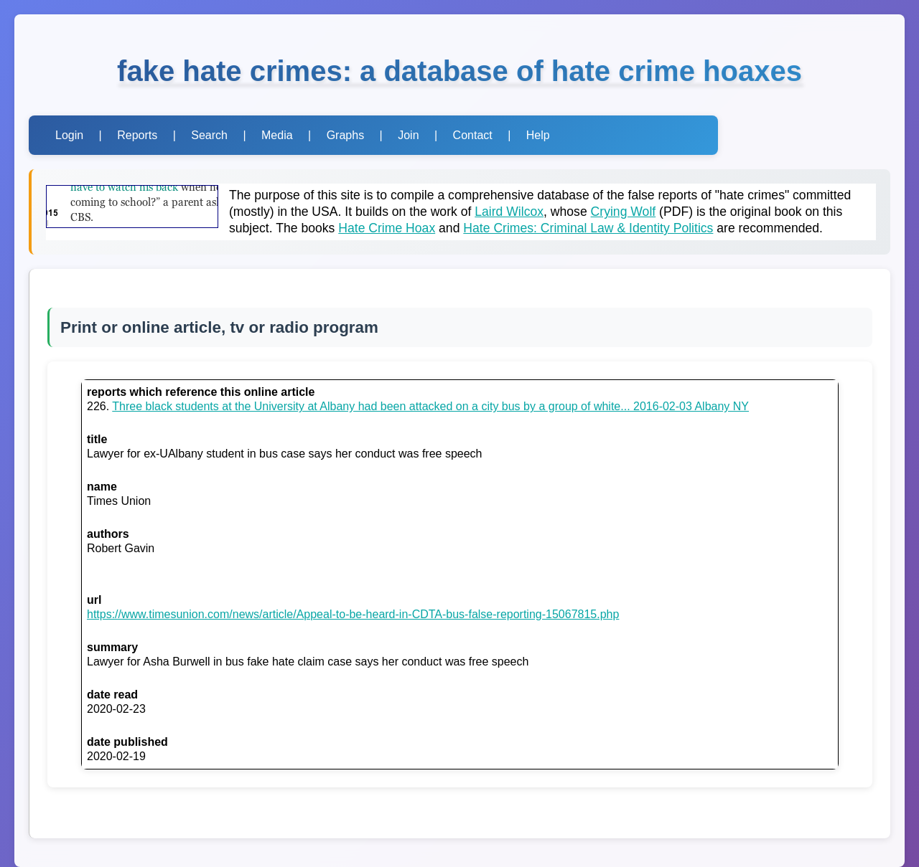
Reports (137, 135)
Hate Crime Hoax (386, 228)
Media (277, 135)
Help (538, 135)
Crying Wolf (623, 211)
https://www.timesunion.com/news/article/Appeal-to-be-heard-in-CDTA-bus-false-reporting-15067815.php (353, 614)
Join (408, 135)
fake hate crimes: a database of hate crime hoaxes (459, 71)
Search (209, 135)
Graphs (345, 135)
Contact (473, 135)
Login (69, 135)
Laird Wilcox (509, 211)
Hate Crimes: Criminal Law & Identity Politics (588, 228)
